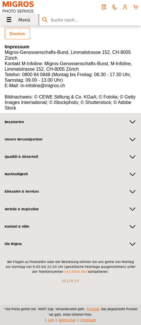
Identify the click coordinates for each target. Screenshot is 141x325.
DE (64, 281)
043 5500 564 (75, 271)
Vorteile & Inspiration (70, 209)
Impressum (88, 320)
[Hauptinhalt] (70, 69)
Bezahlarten (70, 122)
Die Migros (70, 244)
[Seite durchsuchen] (90, 20)
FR (71, 281)
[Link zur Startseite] (29, 7)
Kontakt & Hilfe (70, 227)
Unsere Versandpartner (70, 139)
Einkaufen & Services (70, 192)
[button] (125, 7)
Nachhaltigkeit (70, 174)
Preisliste (93, 309)
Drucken (17, 33)
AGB (51, 320)
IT (78, 281)
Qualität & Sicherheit (70, 157)
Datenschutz (67, 320)
